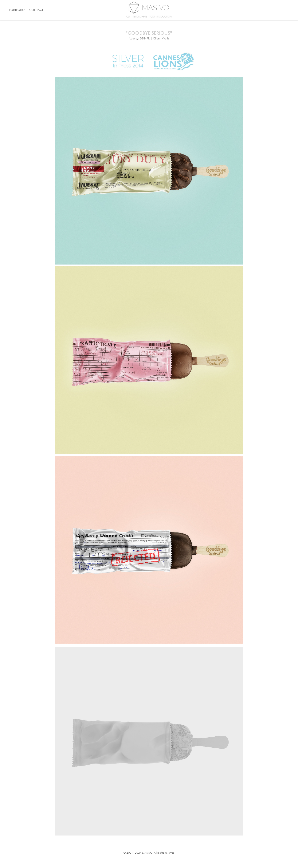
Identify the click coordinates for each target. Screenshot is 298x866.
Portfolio (17, 10)
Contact (36, 10)
